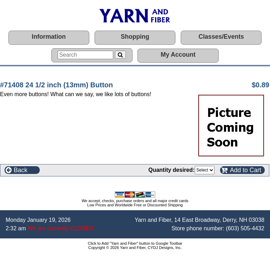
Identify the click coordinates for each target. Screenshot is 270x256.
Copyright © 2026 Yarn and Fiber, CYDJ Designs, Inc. (135, 247)
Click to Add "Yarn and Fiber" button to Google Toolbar (135, 243)
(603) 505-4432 (245, 228)
